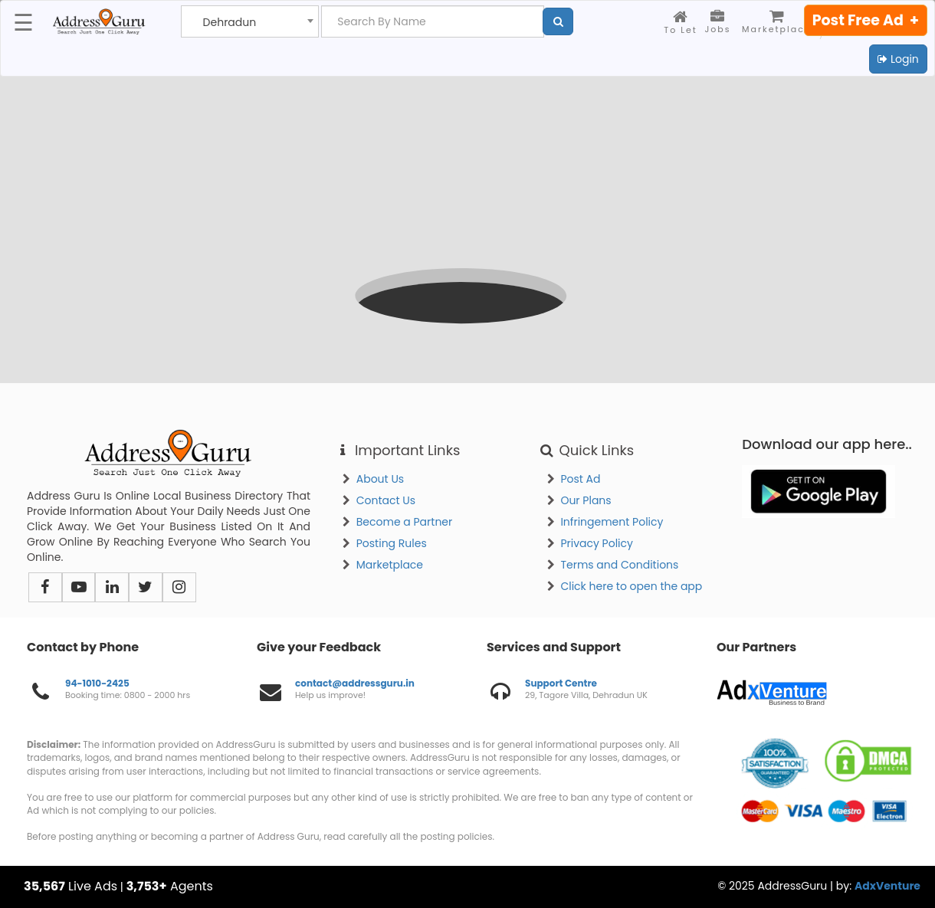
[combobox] (250, 21)
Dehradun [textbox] (230, 22)
